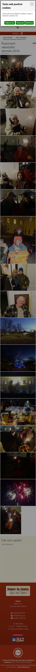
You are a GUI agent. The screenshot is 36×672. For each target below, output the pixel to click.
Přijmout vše (9, 23)
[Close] (32, 4)
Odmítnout (29, 23)
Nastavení (20, 23)
